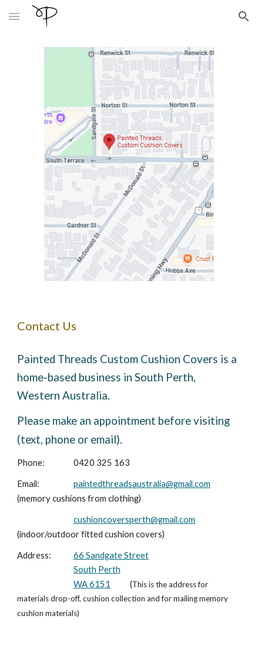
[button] (14, 16)
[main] (129, 325)
